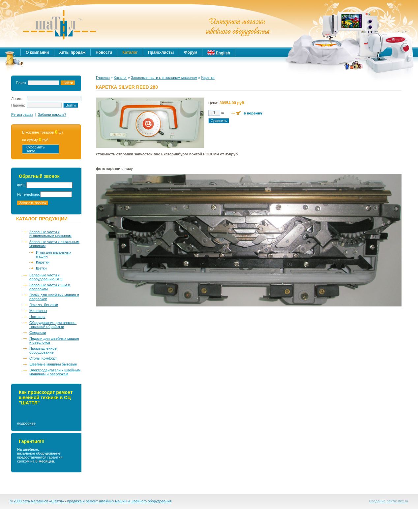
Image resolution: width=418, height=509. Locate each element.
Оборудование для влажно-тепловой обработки (52, 325)
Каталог (120, 78)
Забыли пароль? (52, 114)
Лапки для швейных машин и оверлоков (54, 297)
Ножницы (37, 317)
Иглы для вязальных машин (53, 254)
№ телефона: (28, 194)
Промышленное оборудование (43, 350)
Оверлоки (37, 332)
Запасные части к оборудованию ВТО (46, 277)
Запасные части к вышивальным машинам (50, 234)
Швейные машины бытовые (53, 364)
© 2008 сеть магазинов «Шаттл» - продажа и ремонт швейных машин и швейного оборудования (91, 501)
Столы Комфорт (43, 358)
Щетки (41, 268)
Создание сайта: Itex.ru (388, 501)
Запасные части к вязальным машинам (54, 244)
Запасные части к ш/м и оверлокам (49, 287)
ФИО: (21, 185)
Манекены (38, 311)
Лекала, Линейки (43, 305)
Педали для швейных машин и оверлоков (54, 340)
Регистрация (22, 114)
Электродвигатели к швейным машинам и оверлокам (54, 372)
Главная (103, 78)
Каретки (42, 262)
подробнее (26, 423)
